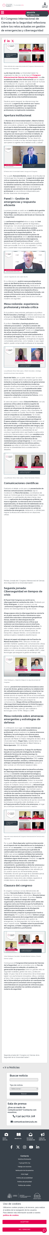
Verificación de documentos (24, 1170)
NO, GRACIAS (24, 1229)
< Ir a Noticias (11, 1067)
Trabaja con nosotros (24, 1166)
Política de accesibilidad (24, 1178)
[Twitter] (13, 41)
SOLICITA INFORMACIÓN (33, 14)
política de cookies (11, 1215)
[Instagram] (24, 1147)
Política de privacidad (24, 1181)
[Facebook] (5, 41)
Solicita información (24, 1159)
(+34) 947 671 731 (24, 1163)
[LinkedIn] (9, 41)
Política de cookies (24, 1185)
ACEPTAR (24, 1222)
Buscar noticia (19, 1075)
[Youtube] (31, 1147)
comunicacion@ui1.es (24, 1121)
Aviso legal (24, 1174)
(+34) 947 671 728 (24, 1116)
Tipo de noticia (16, 1085)
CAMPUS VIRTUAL (45, 5)
